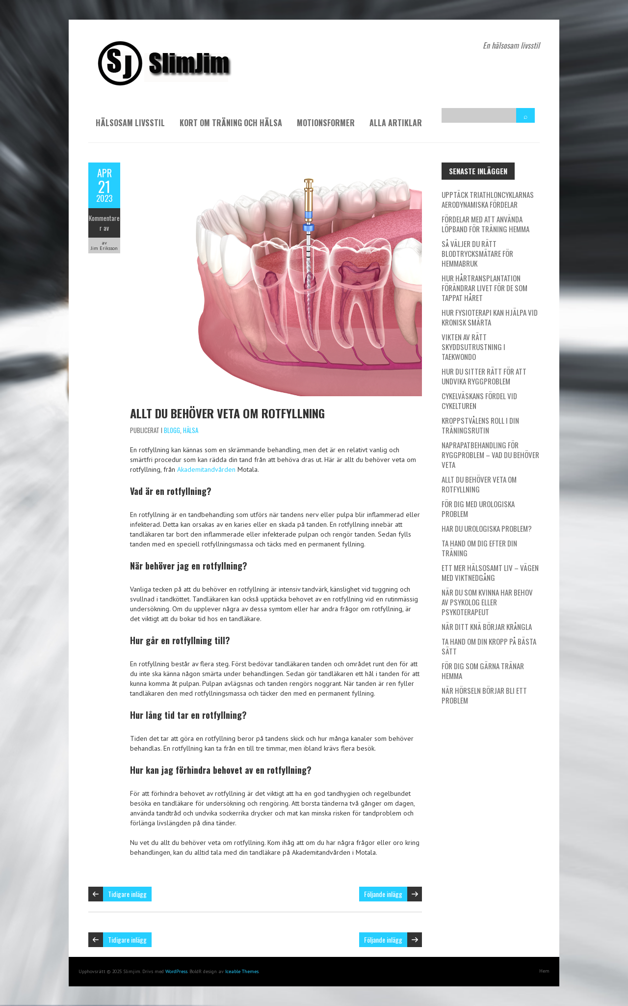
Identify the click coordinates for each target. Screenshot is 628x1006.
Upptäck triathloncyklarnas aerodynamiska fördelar (488, 199)
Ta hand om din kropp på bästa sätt (489, 646)
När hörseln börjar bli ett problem (484, 695)
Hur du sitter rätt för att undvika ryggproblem (484, 376)
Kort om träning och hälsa (231, 123)
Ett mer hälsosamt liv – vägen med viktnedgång (490, 572)
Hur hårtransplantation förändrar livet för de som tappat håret (484, 287)
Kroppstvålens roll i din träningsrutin (480, 425)
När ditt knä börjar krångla (487, 626)
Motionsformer (326, 123)
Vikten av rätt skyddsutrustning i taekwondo (473, 346)
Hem (544, 971)
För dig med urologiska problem (478, 508)
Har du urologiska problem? (487, 528)
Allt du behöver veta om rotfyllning (227, 413)
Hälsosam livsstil (130, 123)
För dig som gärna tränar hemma (483, 670)
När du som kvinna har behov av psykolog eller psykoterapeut (487, 602)
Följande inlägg (383, 894)
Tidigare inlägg (127, 894)
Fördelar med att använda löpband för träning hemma (485, 224)
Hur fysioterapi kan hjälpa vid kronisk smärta (490, 317)
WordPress (176, 971)
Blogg (172, 430)
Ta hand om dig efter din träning (479, 548)
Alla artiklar (395, 123)
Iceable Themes (242, 971)
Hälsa (190, 430)
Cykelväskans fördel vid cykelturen (479, 400)
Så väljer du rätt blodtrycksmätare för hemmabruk (477, 253)
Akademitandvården (206, 469)
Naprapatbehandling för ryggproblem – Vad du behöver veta (490, 454)
